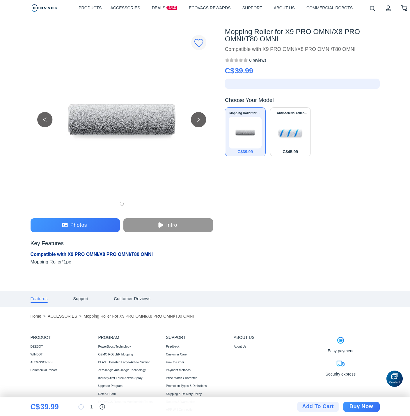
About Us (240, 346)
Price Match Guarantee (181, 378)
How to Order (175, 362)
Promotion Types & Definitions (186, 385)
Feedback (172, 346)
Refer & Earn (107, 394)
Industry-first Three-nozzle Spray (120, 378)
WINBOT (37, 354)
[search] (372, 8)
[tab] (39, 299)
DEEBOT (37, 346)
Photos (74, 225)
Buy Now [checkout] (361, 406)
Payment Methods (178, 370)
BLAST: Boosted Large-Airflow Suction (124, 362)
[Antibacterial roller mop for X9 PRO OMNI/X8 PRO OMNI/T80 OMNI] (290, 131)
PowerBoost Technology (114, 346)
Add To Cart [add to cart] (318, 406)
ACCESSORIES (42, 362)
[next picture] (198, 119)
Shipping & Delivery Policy (184, 394)
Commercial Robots (44, 370)
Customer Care (176, 354)
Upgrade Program (110, 385)
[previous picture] (45, 119)
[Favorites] (199, 42)
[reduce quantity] (81, 407)
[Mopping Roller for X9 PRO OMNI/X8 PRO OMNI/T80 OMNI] (257, 60)
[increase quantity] (102, 407)
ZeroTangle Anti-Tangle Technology (121, 370)
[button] (394, 379)
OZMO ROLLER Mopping (115, 354)
